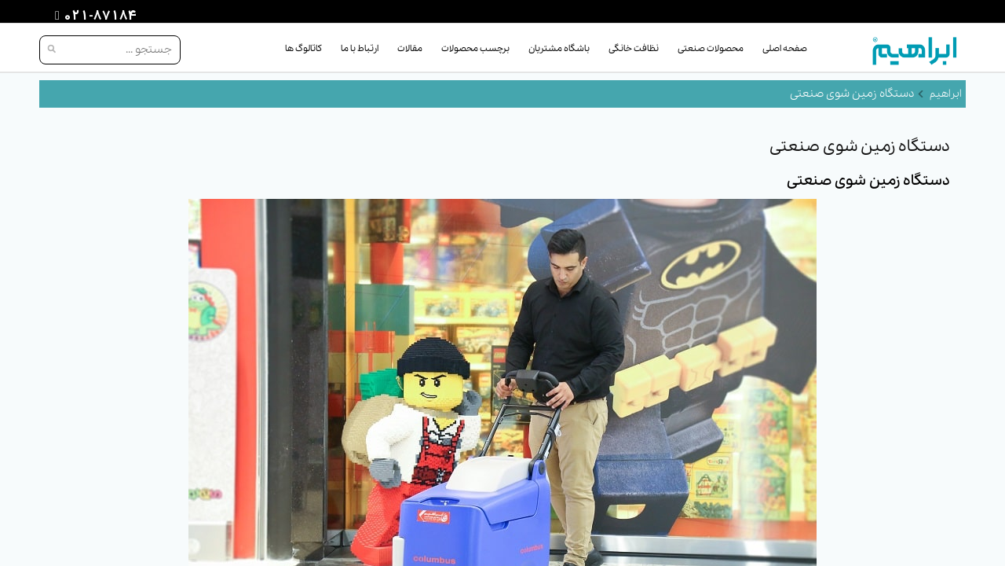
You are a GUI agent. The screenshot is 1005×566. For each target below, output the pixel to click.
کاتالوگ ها (303, 48)
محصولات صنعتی (711, 48)
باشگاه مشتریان (559, 48)
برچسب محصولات (475, 48)
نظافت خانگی (633, 48)
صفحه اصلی (784, 48)
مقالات (409, 48)
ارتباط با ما (359, 48)
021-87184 (98, 16)
